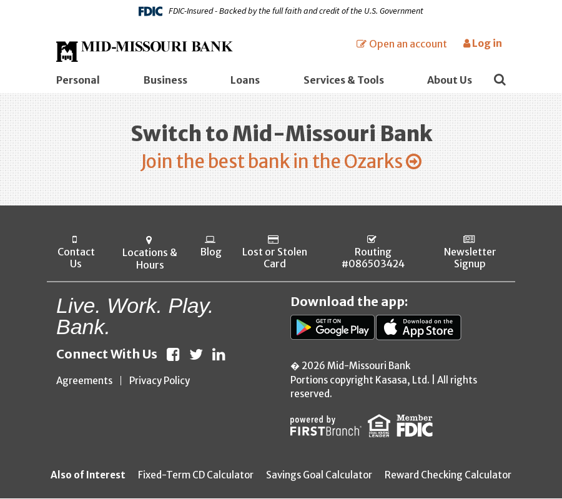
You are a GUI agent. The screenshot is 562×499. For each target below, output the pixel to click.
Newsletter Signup (470, 259)
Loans (245, 80)
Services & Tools (343, 80)
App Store (418, 328)
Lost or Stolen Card (274, 259)
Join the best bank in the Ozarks (272, 162)
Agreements (84, 381)
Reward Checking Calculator (448, 476)
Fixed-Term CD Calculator (196, 476)
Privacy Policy (159, 381)
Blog (211, 253)
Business (165, 80)
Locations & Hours (149, 259)
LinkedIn (218, 354)
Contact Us (76, 259)
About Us (449, 80)
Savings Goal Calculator (319, 476)
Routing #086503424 (372, 259)
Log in (482, 43)
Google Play (333, 328)
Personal (78, 80)
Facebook (173, 354)
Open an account (408, 43)
